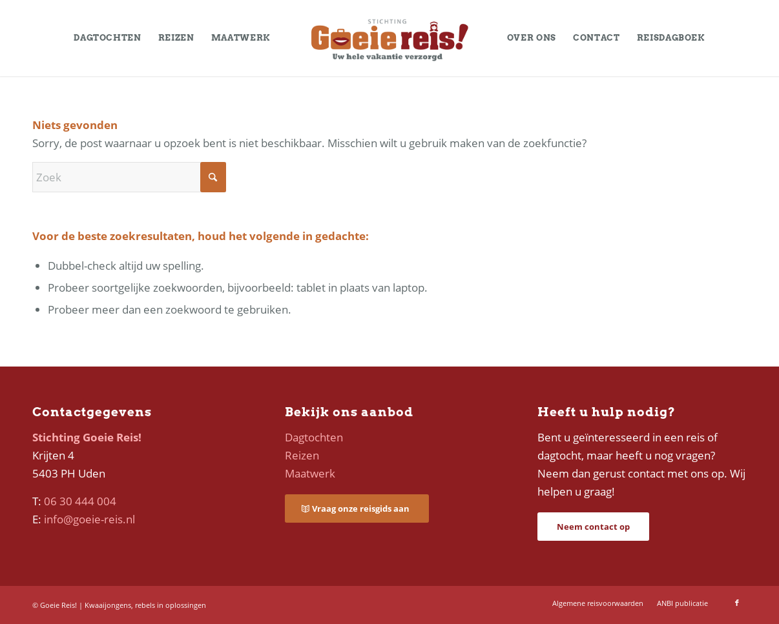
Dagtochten (314, 437)
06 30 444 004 (80, 501)
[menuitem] (107, 38)
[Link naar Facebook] (737, 602)
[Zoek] (129, 177)
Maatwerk (310, 473)
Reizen (302, 455)
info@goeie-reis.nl (89, 519)
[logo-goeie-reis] (389, 38)
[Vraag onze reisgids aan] (357, 508)
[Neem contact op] (593, 526)
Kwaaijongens (108, 605)
